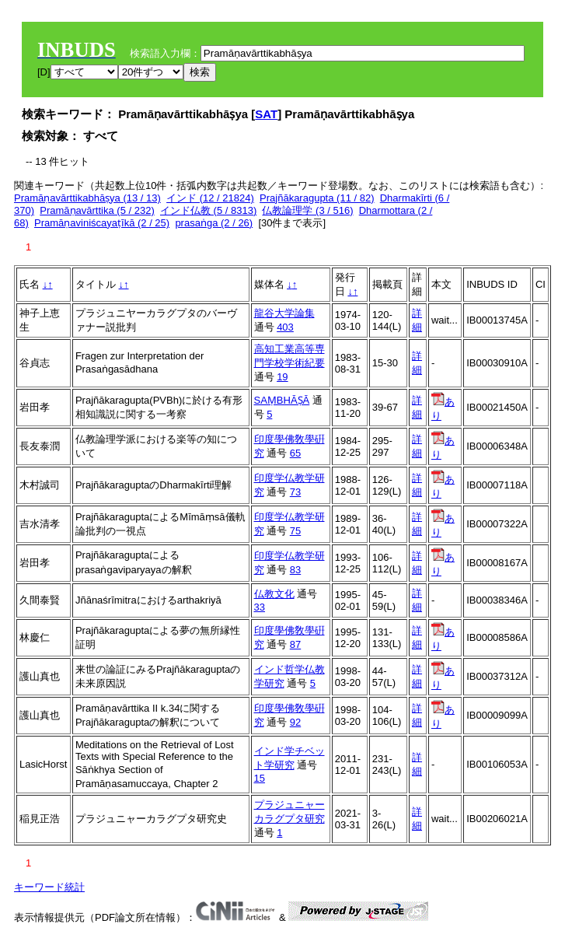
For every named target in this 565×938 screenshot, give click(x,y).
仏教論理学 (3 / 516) (307, 210)
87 (295, 644)
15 (259, 778)
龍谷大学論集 (284, 313)
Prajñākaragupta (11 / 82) (317, 198)
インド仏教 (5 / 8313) (208, 210)
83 (295, 570)
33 (259, 607)
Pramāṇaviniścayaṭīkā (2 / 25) (101, 223)
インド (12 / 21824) (210, 198)
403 (285, 327)
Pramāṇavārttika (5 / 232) (97, 210)
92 (295, 722)
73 (295, 492)
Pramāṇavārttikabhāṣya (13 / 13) (87, 198)
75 (295, 531)
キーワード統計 (49, 887)
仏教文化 (274, 594)
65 (295, 453)
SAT (266, 114)
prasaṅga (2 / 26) (214, 223)
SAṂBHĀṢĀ (282, 400)
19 (282, 377)
